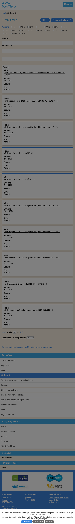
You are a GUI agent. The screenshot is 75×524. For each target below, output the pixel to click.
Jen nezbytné (38, 522)
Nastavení (49, 522)
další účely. (42, 514)
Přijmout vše (27, 522)
